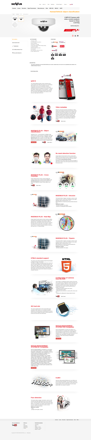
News (48, 4)
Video (36, 425)
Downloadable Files (17, 49)
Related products (16, 53)
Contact (65, 4)
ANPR (61, 8)
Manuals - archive (37, 429)
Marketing (53, 4)
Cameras (14, 8)
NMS (78, 419)
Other (47, 8)
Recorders (24, 8)
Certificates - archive (38, 428)
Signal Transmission (32, 8)
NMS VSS (51, 8)
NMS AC (56, 8)
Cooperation (25, 425)
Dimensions (15, 46)
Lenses (18, 8)
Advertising (36, 424)
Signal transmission (69, 419)
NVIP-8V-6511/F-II (25, 14)
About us (44, 4)
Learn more (34, 142)
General (14, 39)
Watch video (63, 121)
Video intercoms (40, 8)
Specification (15, 43)
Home (40, 4)
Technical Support (59, 4)
